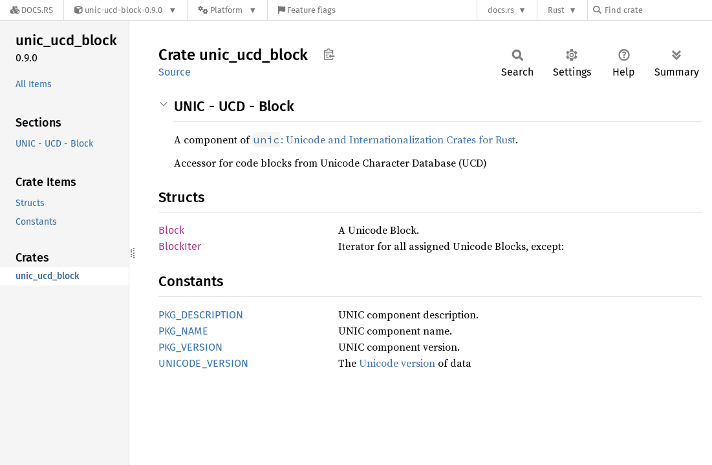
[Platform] (227, 10)
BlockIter (179, 246)
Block (171, 230)
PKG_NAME (183, 331)
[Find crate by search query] (657, 10)
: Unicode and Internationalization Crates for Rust (383, 139)
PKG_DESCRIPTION (200, 315)
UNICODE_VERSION (203, 363)
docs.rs (501, 10)
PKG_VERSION (190, 347)
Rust (556, 10)
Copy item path (329, 54)
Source (174, 72)
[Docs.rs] (31, 10)
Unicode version (397, 363)
